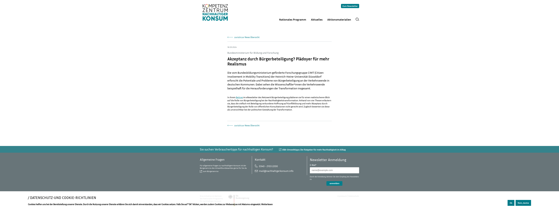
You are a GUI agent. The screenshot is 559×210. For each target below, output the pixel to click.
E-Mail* (313, 165)
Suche (357, 19)
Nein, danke (523, 202)
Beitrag (239, 97)
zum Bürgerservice (210, 171)
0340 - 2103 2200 (268, 166)
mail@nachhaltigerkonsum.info (276, 170)
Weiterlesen (267, 204)
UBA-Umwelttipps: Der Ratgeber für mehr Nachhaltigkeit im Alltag (314, 149)
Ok (511, 202)
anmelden (334, 183)
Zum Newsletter (350, 6)
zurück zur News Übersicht (247, 37)
